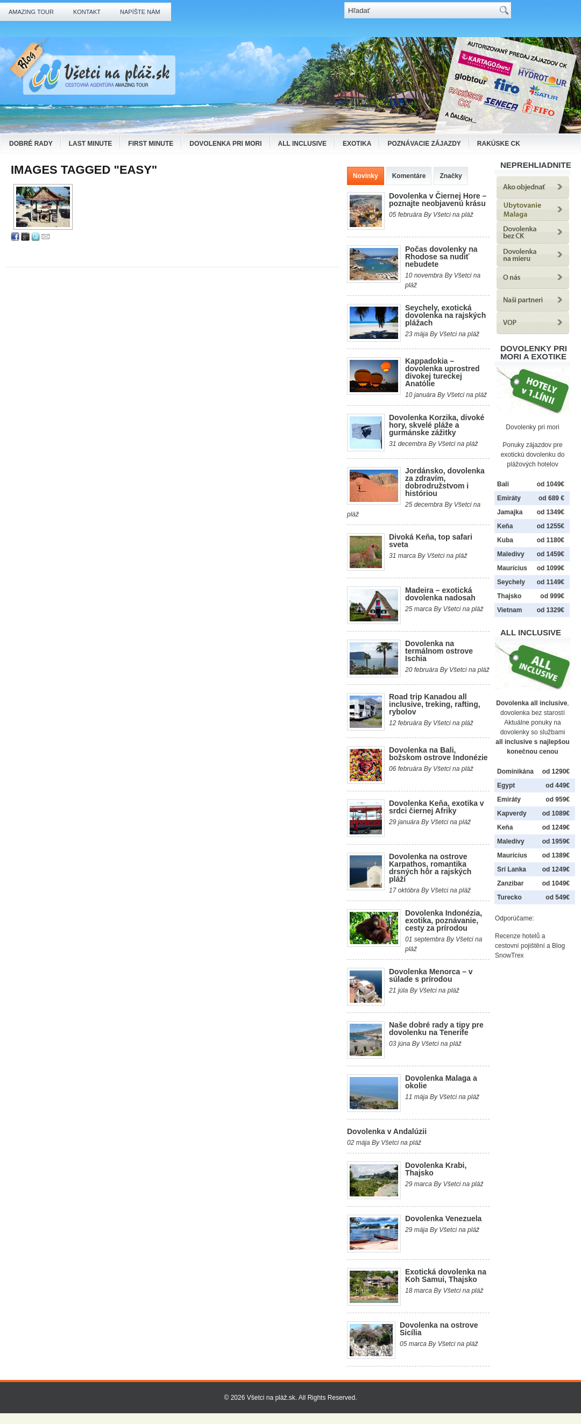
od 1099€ (550, 568)
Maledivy (511, 554)
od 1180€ (550, 540)
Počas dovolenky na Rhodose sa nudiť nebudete (441, 256)
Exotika (357, 143)
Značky (451, 176)
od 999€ (552, 596)
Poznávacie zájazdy (423, 143)
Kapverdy (512, 813)
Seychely (511, 582)
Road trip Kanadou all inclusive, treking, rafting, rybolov (434, 704)
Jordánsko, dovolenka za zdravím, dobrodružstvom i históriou (445, 482)
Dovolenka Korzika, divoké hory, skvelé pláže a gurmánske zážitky (436, 425)
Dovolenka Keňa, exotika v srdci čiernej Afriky (436, 807)
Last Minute (90, 143)
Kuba (505, 540)
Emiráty (509, 498)
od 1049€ (556, 883)
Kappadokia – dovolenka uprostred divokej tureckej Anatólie (442, 372)
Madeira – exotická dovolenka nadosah (440, 594)
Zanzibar (510, 883)
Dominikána (515, 771)
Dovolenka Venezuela (443, 1218)
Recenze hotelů (517, 936)
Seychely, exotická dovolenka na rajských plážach (445, 315)
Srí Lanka (511, 869)
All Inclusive (302, 143)
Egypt (506, 785)
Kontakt (87, 12)
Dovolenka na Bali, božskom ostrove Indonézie (438, 754)
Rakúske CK (498, 143)
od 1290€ (556, 771)
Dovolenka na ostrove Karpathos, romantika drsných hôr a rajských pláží (430, 867)
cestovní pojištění (520, 946)
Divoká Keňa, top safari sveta (430, 541)
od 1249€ (556, 827)
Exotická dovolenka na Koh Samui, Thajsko (445, 1275)
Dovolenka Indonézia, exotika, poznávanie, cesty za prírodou (443, 920)
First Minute (150, 143)
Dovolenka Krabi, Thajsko (435, 1169)
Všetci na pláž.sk (271, 1397)
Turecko (509, 897)
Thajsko (509, 596)
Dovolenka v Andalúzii (387, 1131)
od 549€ (557, 897)
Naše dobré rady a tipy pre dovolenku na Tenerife (436, 1029)
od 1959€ (556, 841)
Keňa (505, 526)
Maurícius (512, 568)
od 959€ (557, 799)
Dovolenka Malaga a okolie (441, 1082)
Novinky (365, 176)
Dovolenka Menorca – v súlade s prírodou (431, 975)
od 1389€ (556, 855)
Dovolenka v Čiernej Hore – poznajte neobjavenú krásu (437, 200)
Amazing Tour (31, 12)
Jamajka (509, 512)
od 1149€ (550, 582)
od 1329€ (550, 610)
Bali (503, 484)
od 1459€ (550, 554)
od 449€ (557, 785)
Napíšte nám (140, 12)
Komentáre (409, 176)
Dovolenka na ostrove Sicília (439, 1329)
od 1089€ (556, 813)
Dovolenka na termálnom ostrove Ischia (439, 651)
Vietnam (509, 610)
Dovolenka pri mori (225, 143)
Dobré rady (31, 143)
